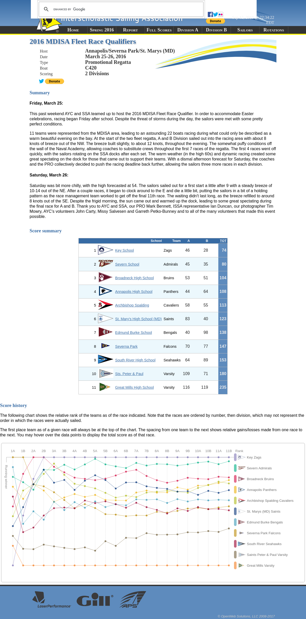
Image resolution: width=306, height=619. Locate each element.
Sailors (245, 29)
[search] (120, 9)
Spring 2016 (102, 29)
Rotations (273, 29)
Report (130, 29)
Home (73, 29)
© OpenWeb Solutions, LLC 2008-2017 (246, 616)
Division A (187, 29)
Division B (216, 29)
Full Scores (159, 29)
